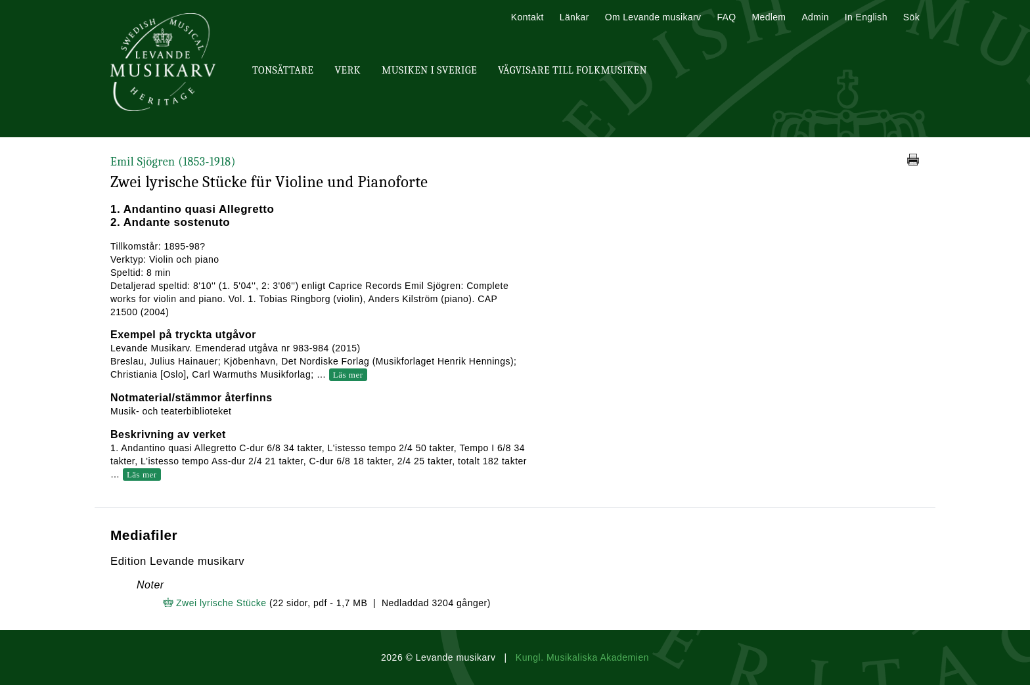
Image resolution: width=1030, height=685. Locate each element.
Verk (347, 70)
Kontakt (527, 17)
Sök (911, 17)
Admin (814, 17)
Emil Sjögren (173, 162)
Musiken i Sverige (429, 70)
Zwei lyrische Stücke (222, 603)
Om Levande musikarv (653, 17)
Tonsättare (282, 70)
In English (866, 17)
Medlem (768, 17)
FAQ (726, 17)
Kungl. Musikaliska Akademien (582, 657)
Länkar (574, 17)
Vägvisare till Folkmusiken (572, 70)
